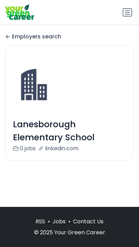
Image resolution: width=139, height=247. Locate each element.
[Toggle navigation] (127, 12)
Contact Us (88, 221)
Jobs (59, 221)
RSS (40, 221)
